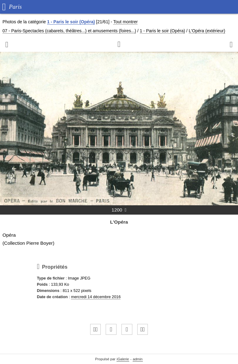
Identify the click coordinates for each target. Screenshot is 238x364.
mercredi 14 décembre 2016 (96, 296)
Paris (15, 6)
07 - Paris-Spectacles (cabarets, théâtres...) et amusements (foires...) (69, 30)
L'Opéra (119, 222)
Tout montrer (125, 21)
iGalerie (123, 359)
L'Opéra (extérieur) (207, 30)
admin (138, 359)
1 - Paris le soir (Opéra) (71, 21)
